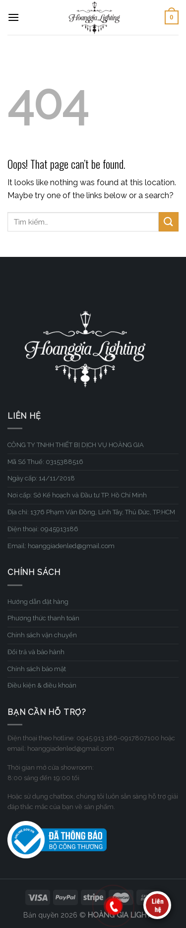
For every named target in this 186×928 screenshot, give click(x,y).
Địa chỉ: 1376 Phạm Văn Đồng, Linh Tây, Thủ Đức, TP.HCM (91, 512)
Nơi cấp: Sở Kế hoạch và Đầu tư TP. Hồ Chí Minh (77, 495)
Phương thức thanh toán (43, 618)
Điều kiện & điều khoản (41, 685)
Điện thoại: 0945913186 (42, 529)
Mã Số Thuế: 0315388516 (45, 461)
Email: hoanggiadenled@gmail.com (61, 546)
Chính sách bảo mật (36, 669)
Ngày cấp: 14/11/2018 (41, 478)
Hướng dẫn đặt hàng (37, 601)
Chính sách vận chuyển (42, 635)
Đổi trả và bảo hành (35, 652)
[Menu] (13, 17)
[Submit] (169, 222)
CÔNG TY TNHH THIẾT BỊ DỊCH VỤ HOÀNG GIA (75, 445)
